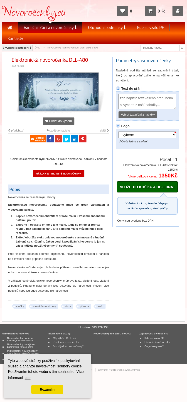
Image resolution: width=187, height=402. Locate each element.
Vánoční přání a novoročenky (50, 27)
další (104, 130)
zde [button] (28, 378)
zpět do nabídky (58, 130)
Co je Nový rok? (154, 346)
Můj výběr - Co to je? (64, 338)
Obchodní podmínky (106, 27)
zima (68, 306)
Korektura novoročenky (66, 342)
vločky (20, 306)
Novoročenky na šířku (20, 339)
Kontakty (15, 38)
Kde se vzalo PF (150, 27)
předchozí (15, 130)
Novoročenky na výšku (20, 345)
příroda (84, 306)
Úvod (37, 47)
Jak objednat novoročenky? (68, 346)
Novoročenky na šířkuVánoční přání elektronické (72, 47)
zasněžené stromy (44, 306)
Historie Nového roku (157, 342)
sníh (100, 306)
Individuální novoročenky (23, 351)
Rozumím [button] (47, 389)
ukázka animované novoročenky (58, 173)
